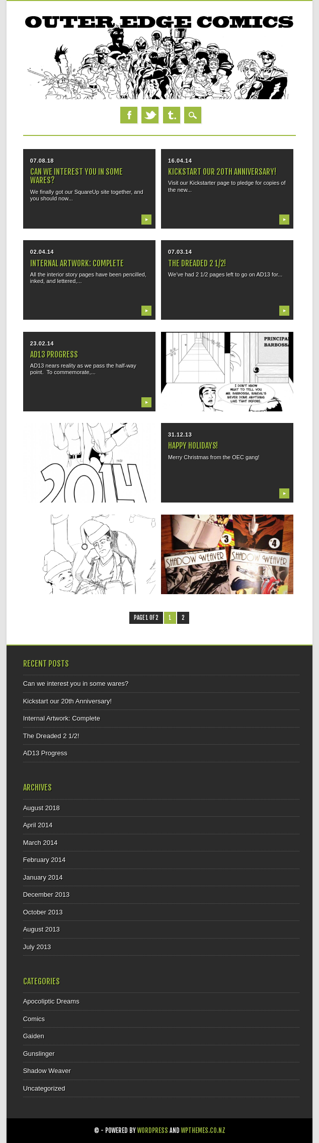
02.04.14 (42, 252)
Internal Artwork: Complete (77, 263)
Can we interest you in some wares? (76, 176)
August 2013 (41, 929)
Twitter (149, 115)
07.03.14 (180, 252)
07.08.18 (42, 161)
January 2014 (43, 877)
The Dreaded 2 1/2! (197, 263)
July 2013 (37, 947)
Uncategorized (44, 1088)
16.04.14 (180, 161)
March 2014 (40, 842)
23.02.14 (42, 343)
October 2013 (43, 912)
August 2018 (41, 808)
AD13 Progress (54, 354)
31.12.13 (180, 435)
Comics (34, 1019)
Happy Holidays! (193, 446)
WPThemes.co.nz (203, 1130)
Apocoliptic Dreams (51, 1001)
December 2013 (46, 894)
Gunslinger (39, 1053)
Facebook (128, 115)
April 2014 (38, 825)
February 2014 (44, 860)
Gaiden (33, 1036)
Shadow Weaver (47, 1071)
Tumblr (171, 115)
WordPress (152, 1130)
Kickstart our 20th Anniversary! (222, 172)
